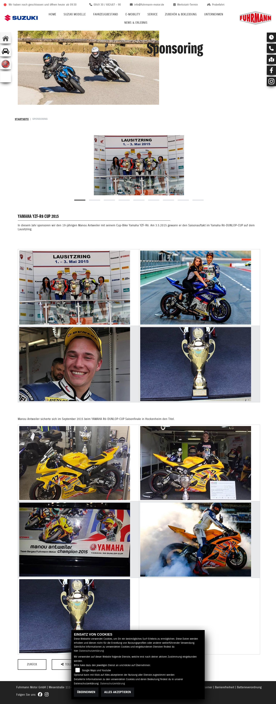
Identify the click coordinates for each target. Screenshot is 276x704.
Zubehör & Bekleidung (181, 14)
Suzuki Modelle (75, 14)
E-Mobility (132, 14)
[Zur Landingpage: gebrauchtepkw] (5, 51)
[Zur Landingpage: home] (5, 38)
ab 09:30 (71, 4)
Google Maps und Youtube (96, 670)
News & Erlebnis (135, 22)
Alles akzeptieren (117, 692)
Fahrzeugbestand (105, 14)
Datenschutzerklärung (91, 650)
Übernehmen (86, 692)
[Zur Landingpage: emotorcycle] (5, 76)
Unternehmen (213, 14)
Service (152, 14)
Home (52, 14)
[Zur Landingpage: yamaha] (5, 64)
